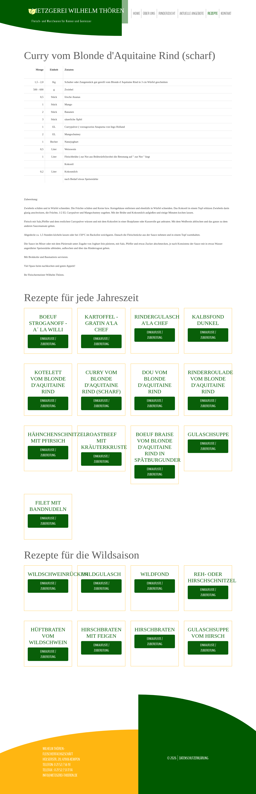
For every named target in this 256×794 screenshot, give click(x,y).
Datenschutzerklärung (194, 758)
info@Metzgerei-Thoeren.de (61, 775)
